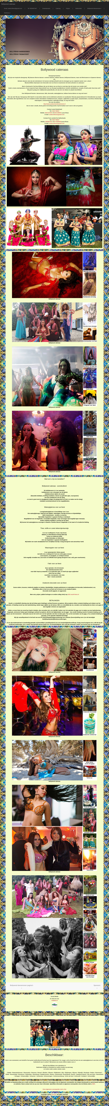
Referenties (78, 8)
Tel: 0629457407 (32, 8)
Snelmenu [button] (7, 13)
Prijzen (68, 8)
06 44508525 (57, 121)
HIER (93, 1084)
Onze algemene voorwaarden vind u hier (54, 1089)
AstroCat (53, 1094)
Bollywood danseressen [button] (94, 8)
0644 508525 (57, 112)
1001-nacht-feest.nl (73, 594)
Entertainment (46, 8)
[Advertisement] (54, 1102)
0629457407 (48, 121)
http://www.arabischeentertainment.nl (54, 104)
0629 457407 (48, 112)
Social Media (54, 996)
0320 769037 (55, 111)
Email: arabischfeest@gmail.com (13, 8)
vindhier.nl (54, 1000)
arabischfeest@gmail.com (56, 114)
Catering (58, 8)
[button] (22, 986)
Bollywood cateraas (8, 4)
